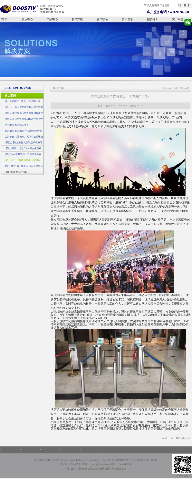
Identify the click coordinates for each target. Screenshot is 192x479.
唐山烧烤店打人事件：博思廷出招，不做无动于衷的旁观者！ (21, 102)
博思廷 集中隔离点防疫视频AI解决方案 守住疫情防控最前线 (22, 114)
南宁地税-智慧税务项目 (17, 124)
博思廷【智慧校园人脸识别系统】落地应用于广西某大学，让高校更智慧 (21, 143)
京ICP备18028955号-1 (71, 464)
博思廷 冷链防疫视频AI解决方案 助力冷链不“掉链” (22, 120)
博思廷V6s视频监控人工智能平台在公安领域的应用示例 (21, 155)
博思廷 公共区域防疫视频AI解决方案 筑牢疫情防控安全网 (22, 108)
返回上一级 (168, 438)
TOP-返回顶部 (183, 438)
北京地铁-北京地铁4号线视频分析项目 (21, 131)
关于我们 (177, 19)
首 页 (4, 19)
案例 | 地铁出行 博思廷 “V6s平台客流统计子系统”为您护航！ (22, 167)
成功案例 (10, 95)
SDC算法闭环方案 (16, 172)
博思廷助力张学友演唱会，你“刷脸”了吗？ (20, 161)
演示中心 (27, 19)
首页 (176, 88)
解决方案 (77, 19)
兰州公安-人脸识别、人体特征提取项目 (22, 137)
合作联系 (102, 19)
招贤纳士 (152, 19)
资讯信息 (127, 19)
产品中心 (52, 19)
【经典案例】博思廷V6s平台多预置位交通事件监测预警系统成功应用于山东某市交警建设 (22, 149)
